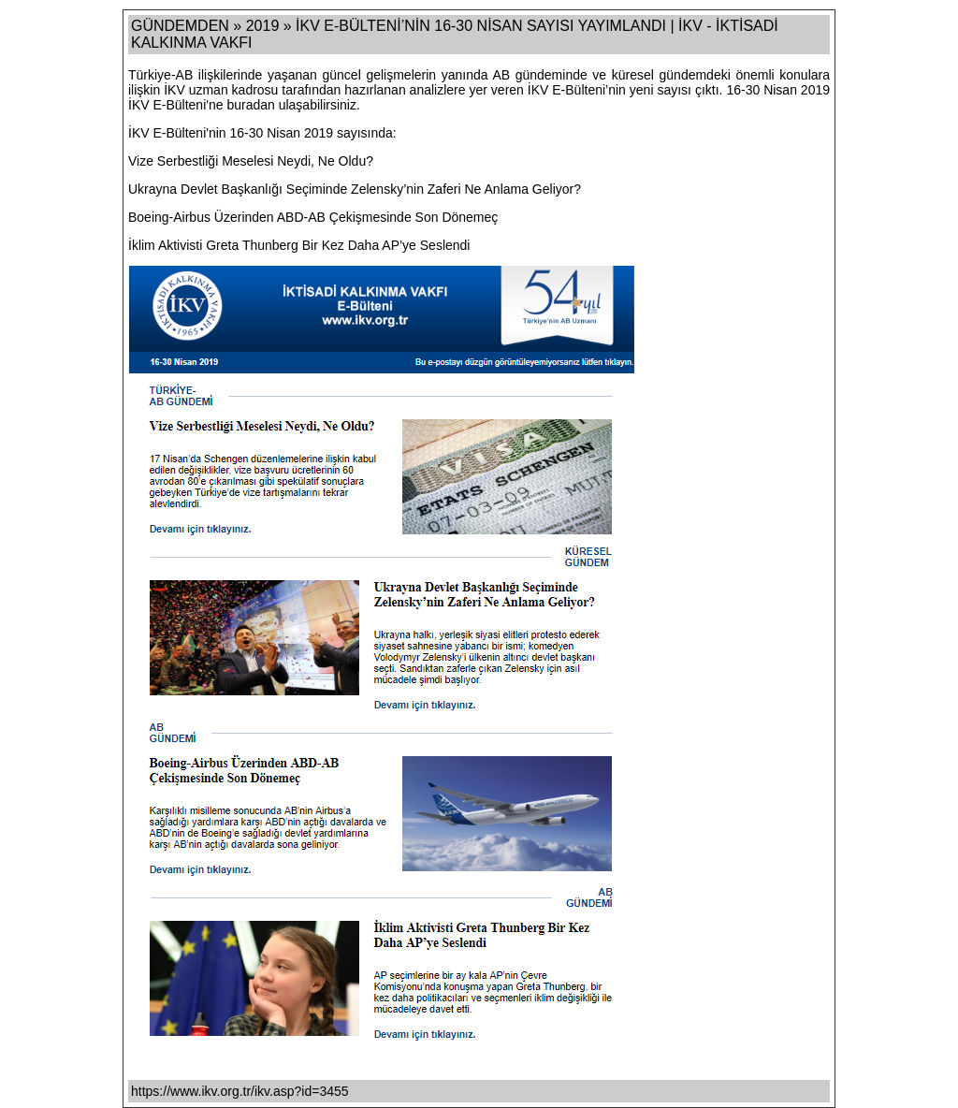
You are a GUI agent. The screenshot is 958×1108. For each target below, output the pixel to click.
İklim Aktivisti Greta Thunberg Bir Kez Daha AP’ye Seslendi (299, 245)
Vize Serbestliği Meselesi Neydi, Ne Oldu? (250, 160)
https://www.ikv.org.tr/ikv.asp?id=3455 (240, 1091)
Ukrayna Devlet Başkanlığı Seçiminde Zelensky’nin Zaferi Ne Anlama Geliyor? (354, 189)
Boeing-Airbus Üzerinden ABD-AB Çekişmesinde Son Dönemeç (313, 217)
